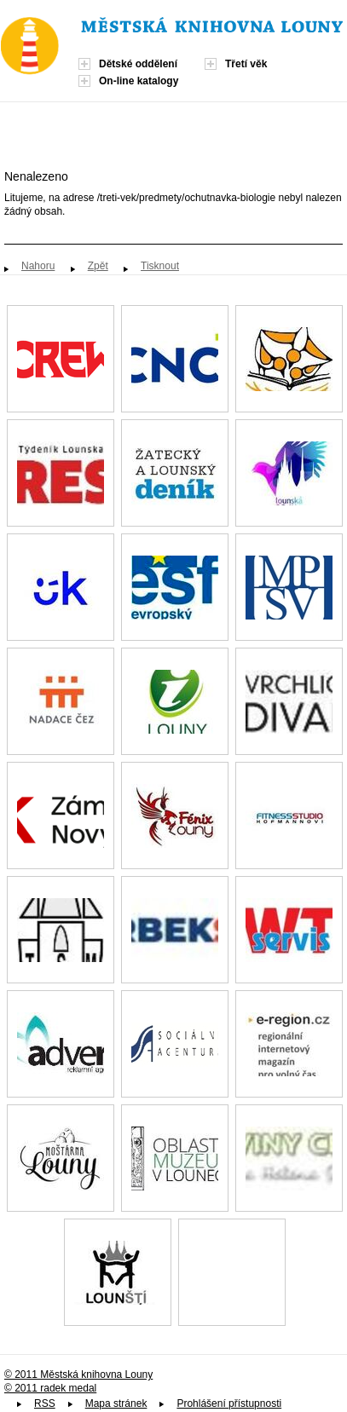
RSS (44, 1403)
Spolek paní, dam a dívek (232, 1272)
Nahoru (38, 266)
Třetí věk (246, 64)
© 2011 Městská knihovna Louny (78, 1374)
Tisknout (160, 266)
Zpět (98, 266)
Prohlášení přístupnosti (228, 1403)
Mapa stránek (116, 1403)
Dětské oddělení (138, 64)
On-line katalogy (138, 81)
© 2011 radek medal (50, 1388)
